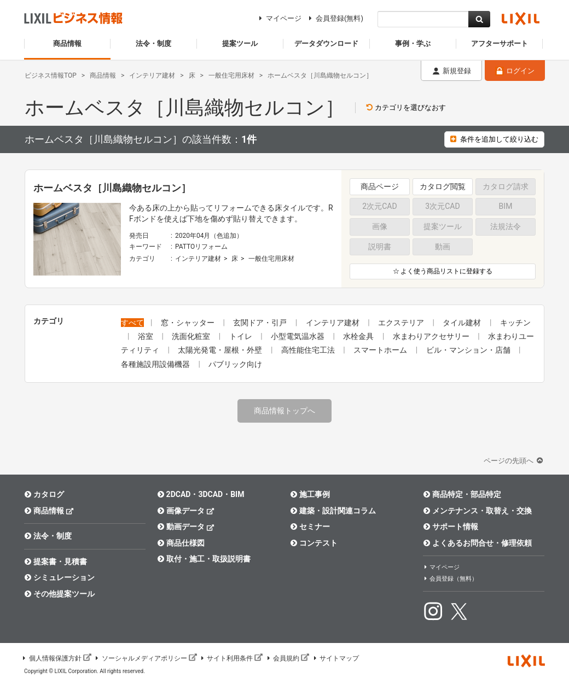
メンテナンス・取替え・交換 (477, 510)
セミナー (310, 526)
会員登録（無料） (450, 578)
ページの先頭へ (514, 461)
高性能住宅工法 (308, 350)
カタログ (44, 494)
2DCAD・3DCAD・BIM (200, 494)
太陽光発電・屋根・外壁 (221, 350)
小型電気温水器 (298, 336)
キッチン (515, 322)
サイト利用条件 (231, 658)
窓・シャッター (188, 322)
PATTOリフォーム (201, 246)
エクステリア (402, 322)
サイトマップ (335, 658)
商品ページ (380, 186)
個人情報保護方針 (56, 658)
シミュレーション (59, 577)
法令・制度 (48, 535)
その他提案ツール (59, 593)
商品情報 (49, 510)
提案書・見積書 (55, 561)
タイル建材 (463, 322)
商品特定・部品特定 (462, 494)
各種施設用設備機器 (156, 364)
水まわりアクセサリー (432, 336)
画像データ (185, 510)
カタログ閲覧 (443, 186)
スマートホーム (381, 350)
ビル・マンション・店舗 (469, 350)
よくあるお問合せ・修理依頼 (477, 543)
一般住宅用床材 (271, 258)
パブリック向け (235, 364)
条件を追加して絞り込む (494, 139)
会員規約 (287, 658)
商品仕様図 (181, 543)
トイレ (241, 336)
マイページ (278, 18)
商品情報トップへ (284, 410)
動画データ (185, 526)
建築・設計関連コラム (333, 510)
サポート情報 (450, 526)
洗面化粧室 (192, 336)
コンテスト (314, 543)
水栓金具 (359, 336)
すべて (132, 322)
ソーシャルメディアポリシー (145, 658)
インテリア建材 (198, 258)
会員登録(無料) (334, 18)
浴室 (146, 336)
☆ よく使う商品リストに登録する (443, 271)
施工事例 (310, 494)
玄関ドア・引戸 (260, 322)
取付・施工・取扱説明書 (204, 558)
